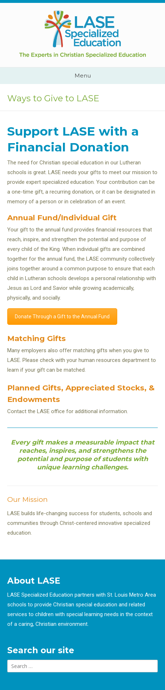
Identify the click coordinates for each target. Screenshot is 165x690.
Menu (83, 75)
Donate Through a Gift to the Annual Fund (62, 316)
